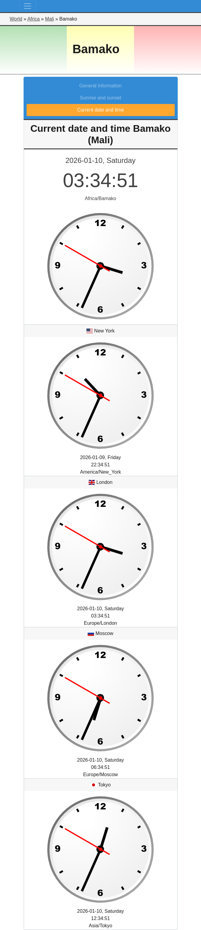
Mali (49, 18)
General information (100, 85)
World (16, 18)
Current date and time (100, 109)
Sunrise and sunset (100, 97)
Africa (33, 18)
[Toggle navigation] (27, 6)
